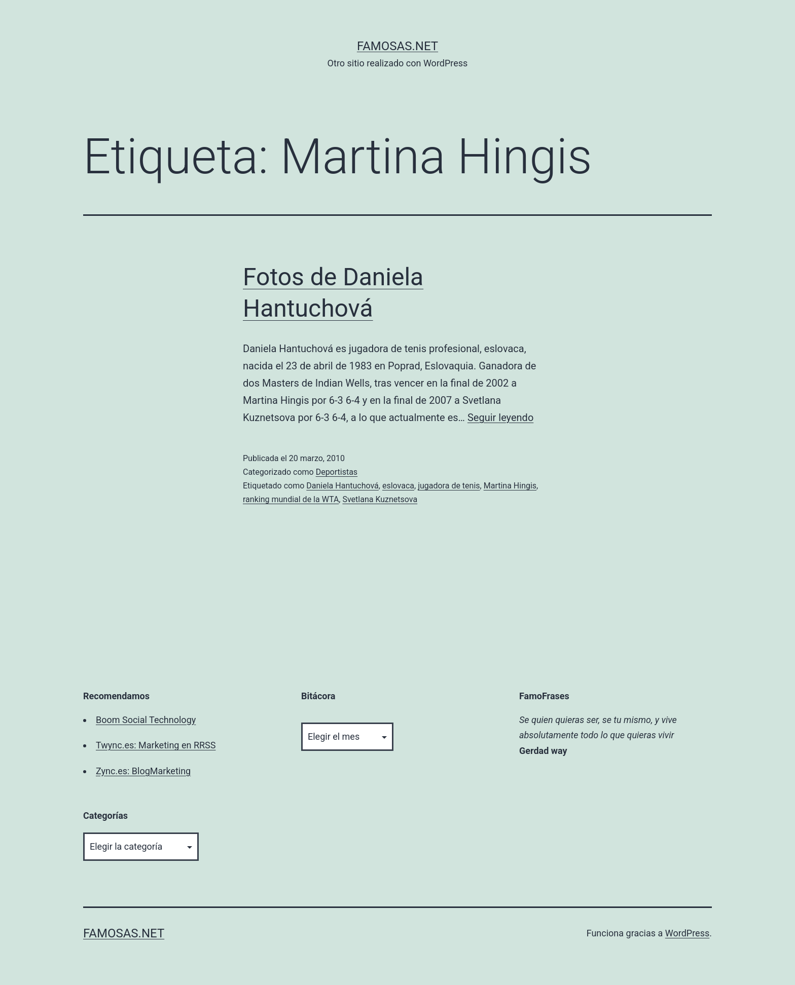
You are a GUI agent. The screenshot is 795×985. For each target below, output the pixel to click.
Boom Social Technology (146, 719)
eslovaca (398, 485)
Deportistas (336, 472)
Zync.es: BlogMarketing (143, 771)
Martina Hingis (510, 485)
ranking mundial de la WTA (291, 499)
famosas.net (397, 46)
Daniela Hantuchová (342, 485)
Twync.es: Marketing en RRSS (155, 745)
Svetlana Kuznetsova (379, 499)
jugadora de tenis (449, 485)
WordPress (687, 933)
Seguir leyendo (500, 417)
